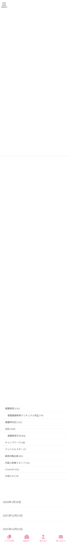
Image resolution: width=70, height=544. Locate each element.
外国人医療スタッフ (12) (17, 462)
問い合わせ (61, 538)
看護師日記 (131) (13, 422)
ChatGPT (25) (12, 469)
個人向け (43, 538)
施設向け (26, 538)
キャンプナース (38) (15, 442)
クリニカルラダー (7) (15, 449)
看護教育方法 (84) (16, 435)
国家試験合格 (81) (14, 456)
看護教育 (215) (12, 408)
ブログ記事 (9, 538)
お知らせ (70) (11, 475)
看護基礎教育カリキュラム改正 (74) (25, 415)
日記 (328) (10, 428)
